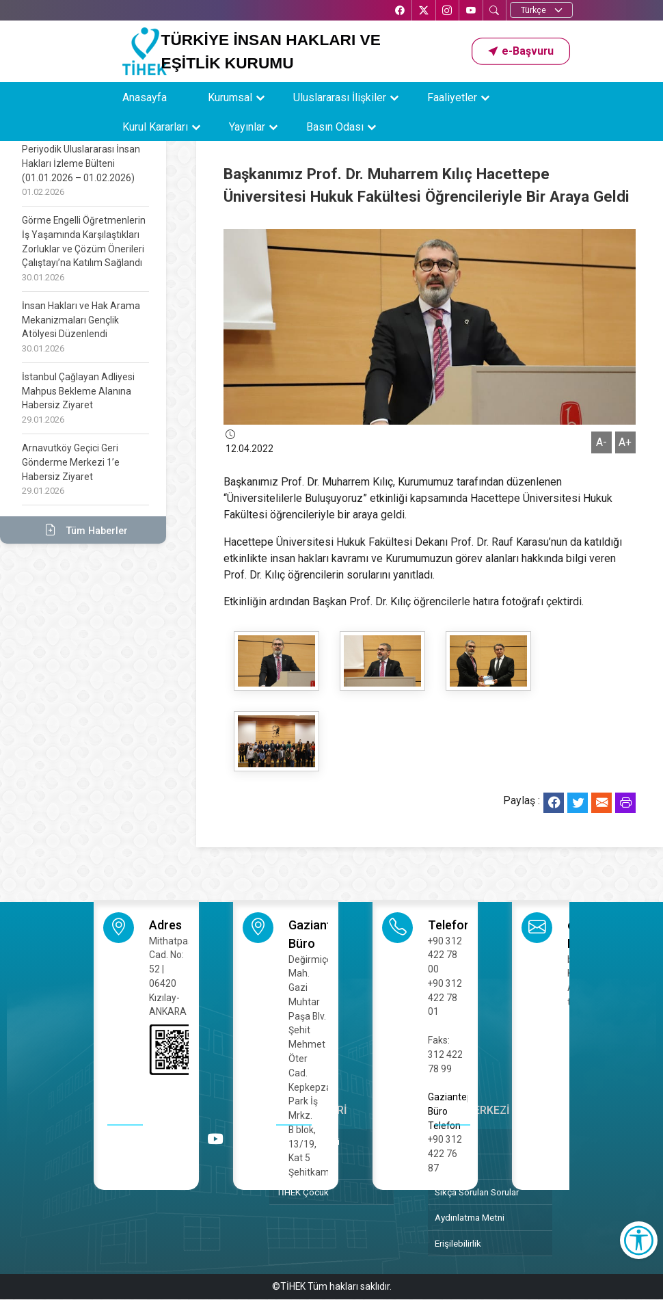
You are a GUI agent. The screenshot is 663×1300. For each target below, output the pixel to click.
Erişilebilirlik (458, 1243)
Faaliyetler (452, 97)
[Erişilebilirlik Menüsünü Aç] (639, 1240)
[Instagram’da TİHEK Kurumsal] (446, 11)
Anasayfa (144, 97)
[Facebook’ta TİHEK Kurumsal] (398, 11)
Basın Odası (335, 126)
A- (601, 442)
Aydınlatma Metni (469, 1217)
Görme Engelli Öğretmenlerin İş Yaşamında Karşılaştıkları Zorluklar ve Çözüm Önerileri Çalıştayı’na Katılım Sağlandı (84, 248)
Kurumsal (230, 97)
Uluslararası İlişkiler (339, 97)
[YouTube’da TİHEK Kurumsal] (470, 11)
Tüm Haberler (83, 530)
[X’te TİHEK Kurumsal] (422, 11)
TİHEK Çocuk (302, 1191)
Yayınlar (247, 126)
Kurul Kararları (155, 126)
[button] (521, 51)
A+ (625, 442)
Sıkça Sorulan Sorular (477, 1191)
